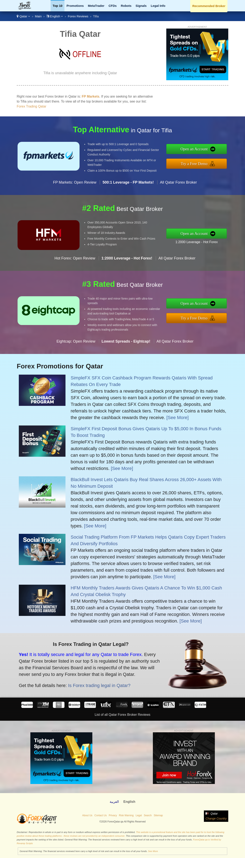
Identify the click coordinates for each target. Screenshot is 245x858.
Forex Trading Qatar (31, 106)
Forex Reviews (78, 16)
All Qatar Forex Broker (178, 193)
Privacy (113, 815)
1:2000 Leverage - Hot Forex (207, 240)
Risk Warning (126, 815)
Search (148, 815)
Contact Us (100, 815)
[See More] (177, 417)
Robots (126, 5)
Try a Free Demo (205, 162)
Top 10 (57, 5)
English (54, 16)
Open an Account (205, 150)
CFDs (112, 5)
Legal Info (158, 5)
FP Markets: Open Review (74, 193)
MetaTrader (96, 5)
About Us (87, 815)
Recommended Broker (208, 6)
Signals (141, 5)
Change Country (216, 818)
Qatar (23, 16)
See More (153, 851)
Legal (139, 815)
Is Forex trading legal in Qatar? (87, 681)
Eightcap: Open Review (75, 352)
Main (38, 16)
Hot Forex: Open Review (75, 269)
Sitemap (158, 815)
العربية (114, 801)
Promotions (75, 5)
